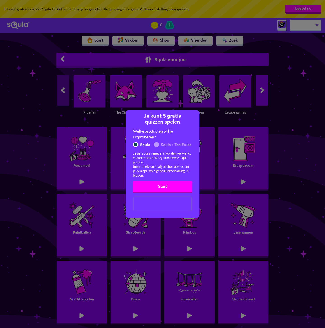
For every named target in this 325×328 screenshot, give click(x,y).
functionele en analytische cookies (158, 167)
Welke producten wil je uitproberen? (153, 134)
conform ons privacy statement (156, 158)
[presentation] (162, 204)
